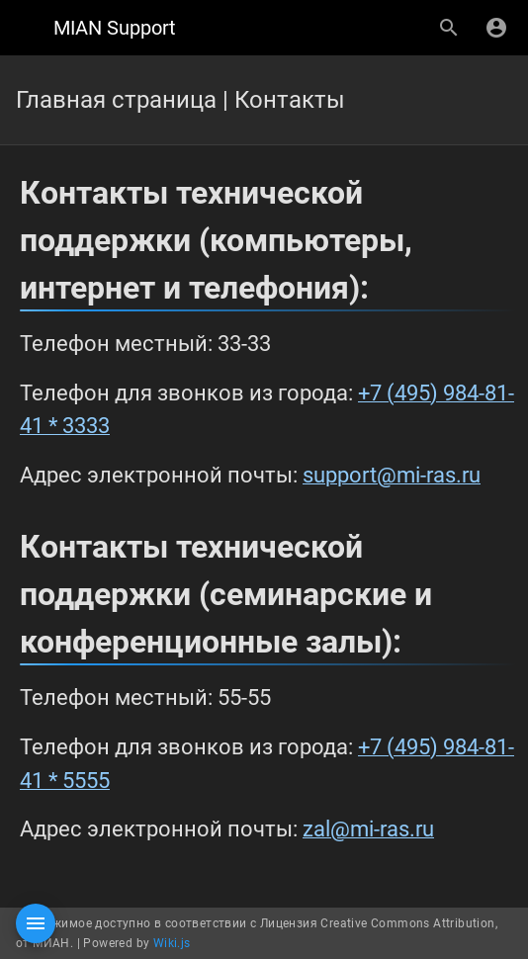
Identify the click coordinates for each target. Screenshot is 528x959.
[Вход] (496, 27)
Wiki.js (172, 943)
